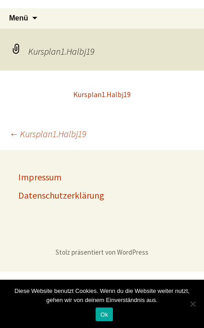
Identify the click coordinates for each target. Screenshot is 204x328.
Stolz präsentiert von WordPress (102, 252)
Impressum (39, 177)
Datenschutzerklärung (61, 195)
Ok (104, 314)
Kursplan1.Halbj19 (102, 94)
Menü (18, 18)
